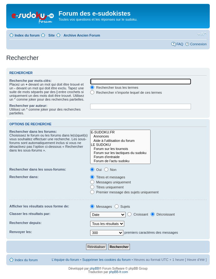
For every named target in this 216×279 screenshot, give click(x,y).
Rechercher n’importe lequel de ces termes (126, 92)
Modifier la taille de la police (202, 34)
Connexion (198, 44)
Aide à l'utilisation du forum (120, 141)
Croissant (137, 214)
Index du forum (27, 35)
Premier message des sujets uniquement (124, 192)
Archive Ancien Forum (82, 35)
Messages (101, 206)
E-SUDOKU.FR (120, 132)
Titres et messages (107, 177)
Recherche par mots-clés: (30, 80)
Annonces (120, 136)
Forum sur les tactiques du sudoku (120, 153)
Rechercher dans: (24, 177)
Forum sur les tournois (120, 149)
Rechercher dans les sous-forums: (37, 169)
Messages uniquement (110, 182)
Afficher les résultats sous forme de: (39, 206)
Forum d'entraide (120, 157)
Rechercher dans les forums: (33, 131)
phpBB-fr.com (118, 272)
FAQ (179, 44)
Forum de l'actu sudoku (120, 161)
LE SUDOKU (120, 145)
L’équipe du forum (65, 260)
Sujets (122, 206)
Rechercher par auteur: (28, 105)
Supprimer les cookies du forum (106, 260)
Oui (95, 170)
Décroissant (163, 214)
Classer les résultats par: (29, 214)
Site (52, 35)
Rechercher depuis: (25, 223)
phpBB (94, 268)
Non (110, 170)
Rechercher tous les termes (114, 87)
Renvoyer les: (20, 232)
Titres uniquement (107, 187)
